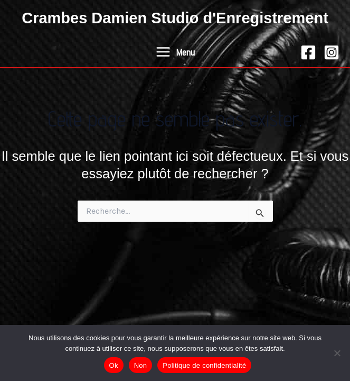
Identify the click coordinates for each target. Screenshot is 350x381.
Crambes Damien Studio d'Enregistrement (175, 18)
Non (140, 365)
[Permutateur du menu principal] (175, 52)
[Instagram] (331, 52)
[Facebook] (308, 52)
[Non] (337, 353)
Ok (113, 365)
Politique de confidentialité (204, 365)
